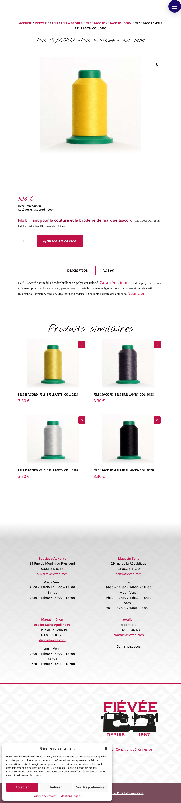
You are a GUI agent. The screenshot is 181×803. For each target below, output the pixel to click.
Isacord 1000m (120, 23)
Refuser (56, 787)
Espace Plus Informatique (125, 793)
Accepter (22, 787)
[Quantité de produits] (25, 241)
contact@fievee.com (129, 635)
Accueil (25, 23)
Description (77, 270)
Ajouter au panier (59, 241)
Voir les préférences (91, 787)
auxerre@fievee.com (52, 574)
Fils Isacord (95, 23)
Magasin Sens (128, 558)
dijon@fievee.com (52, 640)
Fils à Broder (72, 23)
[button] (106, 748)
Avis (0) (108, 270)
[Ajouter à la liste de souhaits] (81, 344)
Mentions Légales (71, 796)
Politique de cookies (44, 796)
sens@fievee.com (129, 574)
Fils (55, 23)
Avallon (128, 619)
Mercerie (42, 23)
